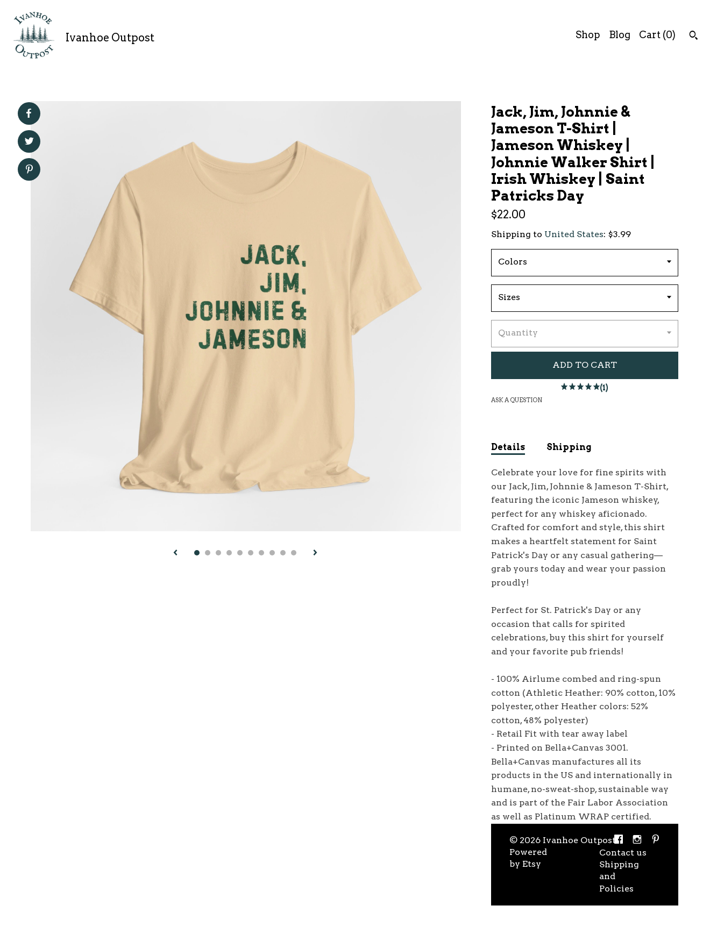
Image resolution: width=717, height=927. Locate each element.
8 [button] (272, 552)
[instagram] (637, 841)
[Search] (694, 36)
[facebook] (618, 841)
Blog (619, 34)
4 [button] (229, 552)
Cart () (657, 34)
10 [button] (293, 552)
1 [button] (197, 552)
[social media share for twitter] (29, 142)
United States (574, 234)
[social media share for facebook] (28, 113)
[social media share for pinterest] (29, 170)
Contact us (623, 852)
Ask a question (516, 400)
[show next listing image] (315, 553)
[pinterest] (655, 841)
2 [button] (207, 552)
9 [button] (283, 552)
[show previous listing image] (175, 553)
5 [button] (240, 552)
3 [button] (218, 552)
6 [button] (250, 552)
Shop (588, 34)
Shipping (568, 447)
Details (508, 447)
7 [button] (261, 552)
